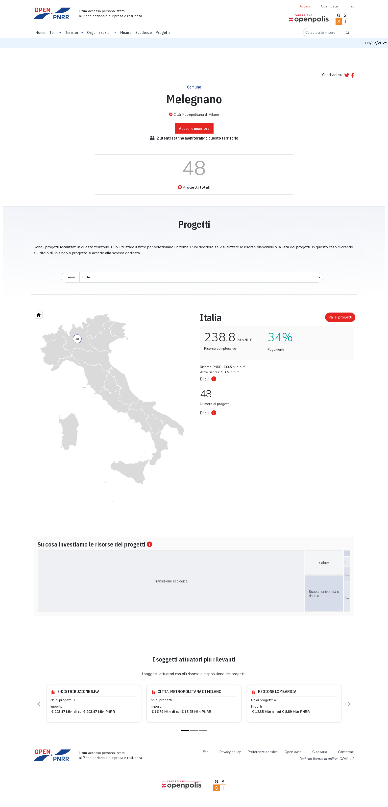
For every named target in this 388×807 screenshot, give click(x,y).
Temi (53, 32)
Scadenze (143, 32)
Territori (72, 32)
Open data (329, 6)
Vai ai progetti (340, 317)
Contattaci (346, 751)
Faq (351, 6)
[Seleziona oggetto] (201, 277)
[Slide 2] (194, 730)
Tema (70, 277)
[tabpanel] (275, 362)
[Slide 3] (203, 730)
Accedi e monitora (194, 128)
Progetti (163, 32)
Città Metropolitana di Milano (194, 114)
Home (40, 32)
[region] (112, 408)
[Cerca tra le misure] (322, 32)
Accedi (304, 6)
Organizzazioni (100, 32)
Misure (125, 32)
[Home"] (38, 314)
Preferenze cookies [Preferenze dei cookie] (263, 751)
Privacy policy (230, 751)
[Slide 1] (185, 730)
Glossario (319, 751)
